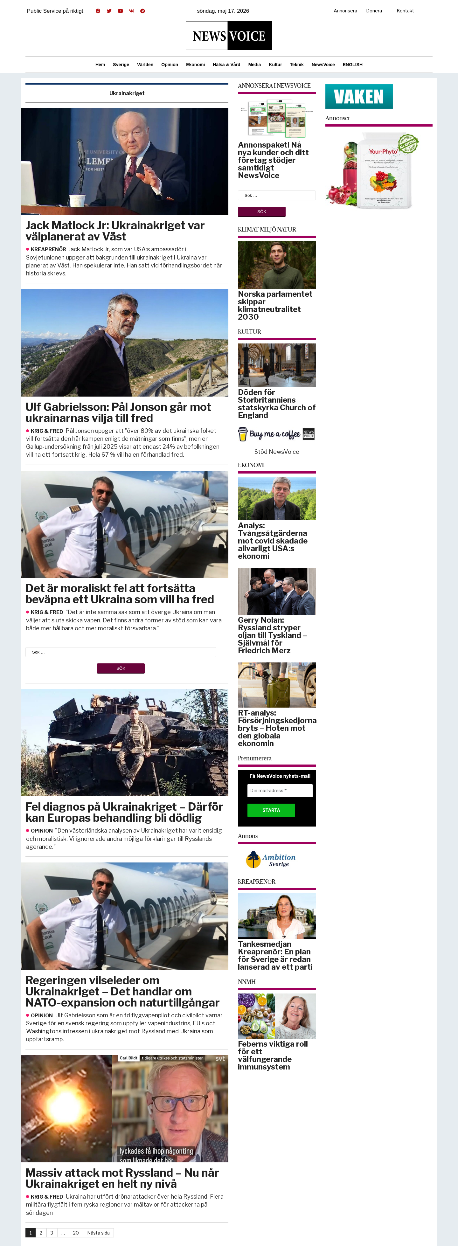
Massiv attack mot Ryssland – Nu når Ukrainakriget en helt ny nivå (122, 1178)
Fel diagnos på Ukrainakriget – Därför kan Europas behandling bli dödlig (124, 812)
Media (254, 64)
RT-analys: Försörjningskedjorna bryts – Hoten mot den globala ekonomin (277, 728)
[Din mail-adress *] (280, 790)
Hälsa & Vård (226, 64)
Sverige (121, 64)
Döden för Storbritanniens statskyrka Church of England (277, 404)
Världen (145, 64)
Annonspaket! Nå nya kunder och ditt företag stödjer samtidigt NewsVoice (273, 160)
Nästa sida (98, 1233)
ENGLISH (353, 64)
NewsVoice (323, 64)
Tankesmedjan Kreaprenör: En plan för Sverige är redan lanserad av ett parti (275, 955)
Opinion (169, 64)
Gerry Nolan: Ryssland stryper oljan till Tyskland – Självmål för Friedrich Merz (272, 635)
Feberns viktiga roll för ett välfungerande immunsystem (273, 1055)
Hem (100, 64)
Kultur (275, 64)
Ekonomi (195, 64)
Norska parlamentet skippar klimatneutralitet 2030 (275, 305)
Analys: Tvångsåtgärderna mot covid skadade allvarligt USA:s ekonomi (273, 541)
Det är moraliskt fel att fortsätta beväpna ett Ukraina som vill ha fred (119, 593)
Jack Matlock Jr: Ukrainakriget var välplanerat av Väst (115, 230)
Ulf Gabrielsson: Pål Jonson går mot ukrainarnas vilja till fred (118, 412)
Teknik (297, 64)
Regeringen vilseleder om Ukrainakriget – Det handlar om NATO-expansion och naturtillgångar (122, 991)
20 (76, 1233)
